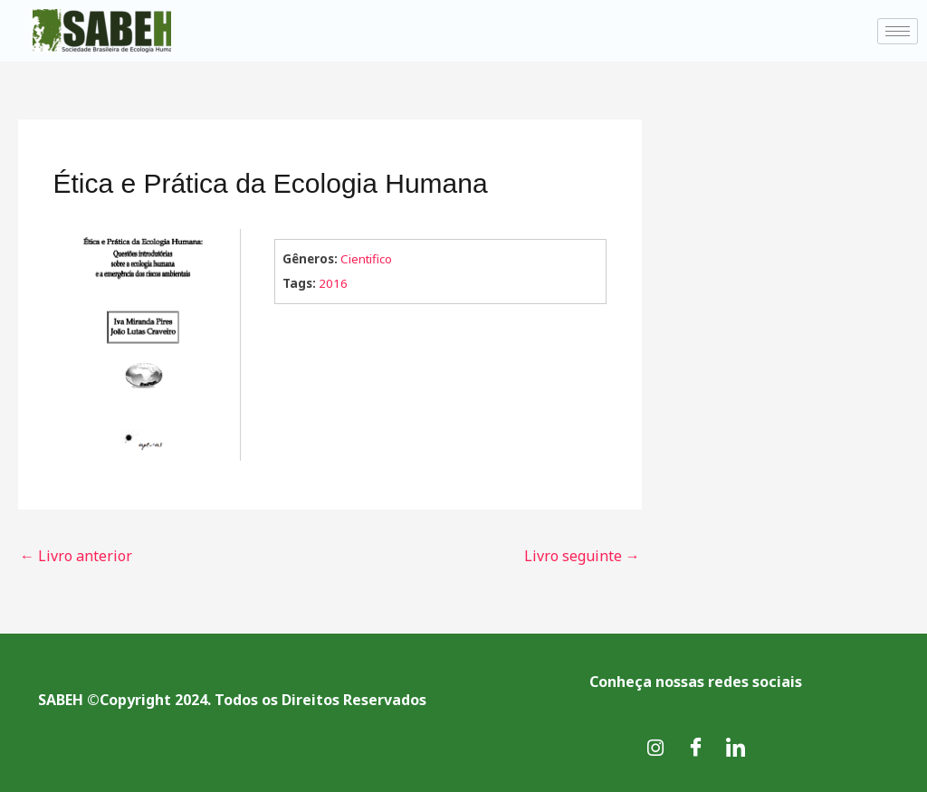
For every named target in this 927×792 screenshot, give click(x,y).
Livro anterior (76, 556)
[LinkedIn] (735, 746)
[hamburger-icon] (897, 31)
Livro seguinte (582, 556)
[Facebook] (695, 746)
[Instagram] (655, 746)
